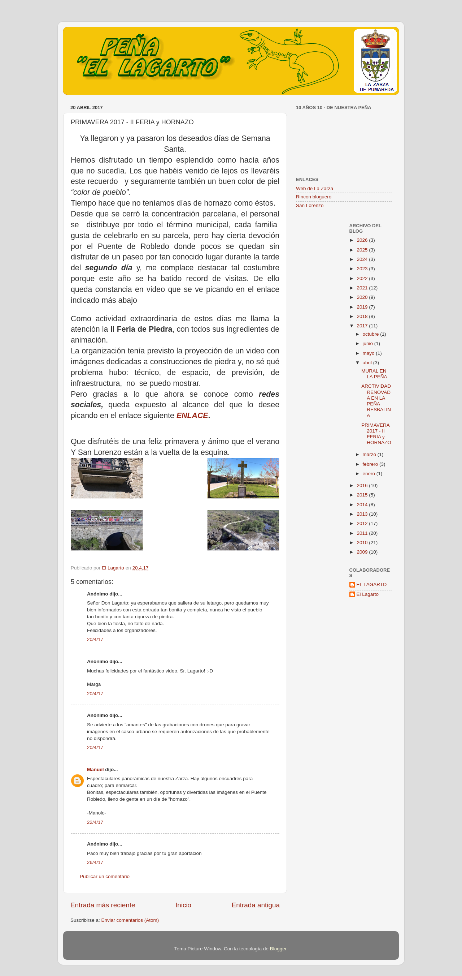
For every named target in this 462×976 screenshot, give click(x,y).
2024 (363, 259)
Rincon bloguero (313, 196)
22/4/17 (95, 822)
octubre (371, 334)
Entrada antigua (256, 905)
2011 (363, 533)
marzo (370, 454)
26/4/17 (95, 862)
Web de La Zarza (314, 188)
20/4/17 (95, 639)
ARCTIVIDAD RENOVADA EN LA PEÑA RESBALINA (376, 400)
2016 (363, 485)
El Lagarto (368, 594)
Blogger (278, 948)
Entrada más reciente (102, 905)
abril (368, 362)
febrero (371, 464)
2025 (363, 250)
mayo (369, 353)
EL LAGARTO (372, 584)
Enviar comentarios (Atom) (130, 920)
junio (368, 343)
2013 (363, 514)
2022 (363, 278)
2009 (363, 552)
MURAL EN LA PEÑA (374, 373)
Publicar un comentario (105, 876)
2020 (363, 297)
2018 (363, 316)
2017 (363, 325)
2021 (363, 288)
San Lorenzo (310, 205)
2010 (363, 542)
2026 (363, 240)
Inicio (183, 905)
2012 (363, 523)
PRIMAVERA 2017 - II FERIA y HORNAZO (376, 434)
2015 (363, 495)
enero (369, 473)
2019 (363, 307)
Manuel (95, 769)
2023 (363, 268)
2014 (363, 504)
